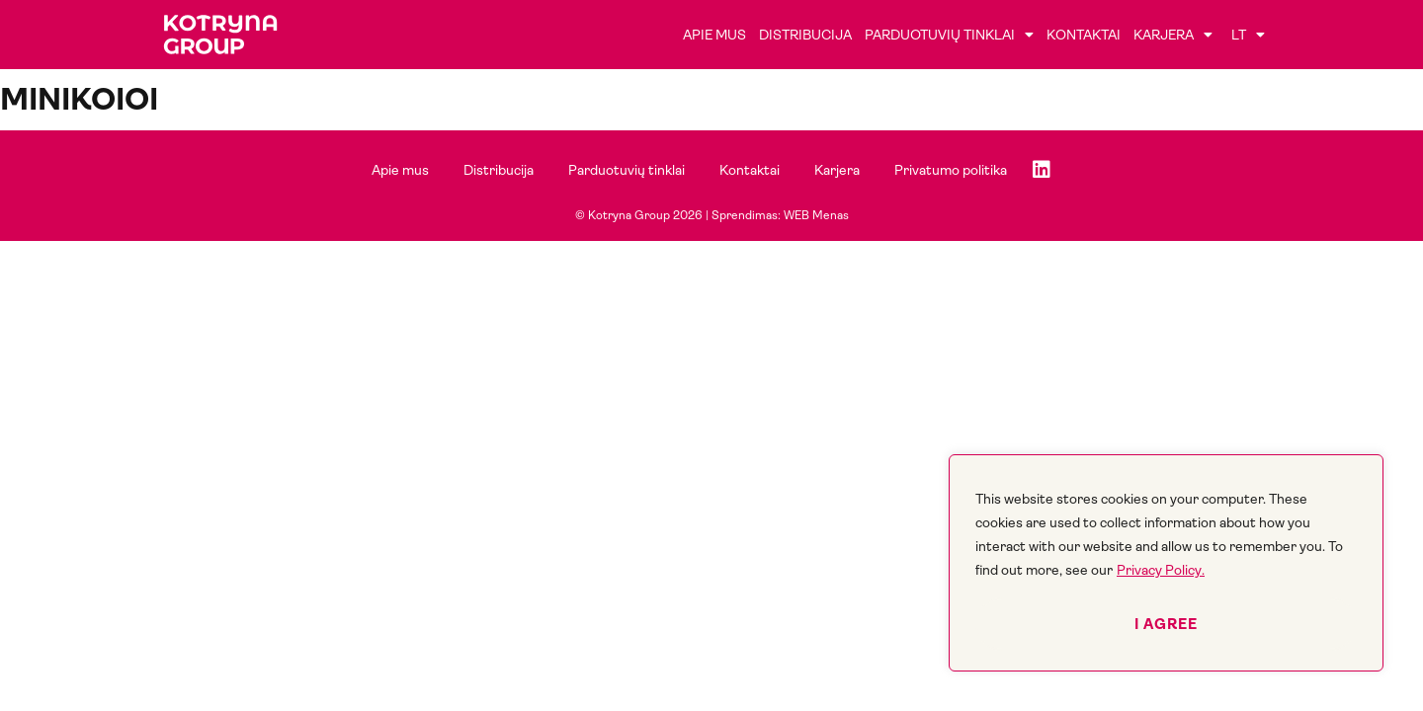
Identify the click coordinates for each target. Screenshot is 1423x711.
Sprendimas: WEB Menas (780, 215)
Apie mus (714, 34)
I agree (1166, 624)
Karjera (1173, 34)
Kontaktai (1083, 34)
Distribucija (805, 34)
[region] (1166, 563)
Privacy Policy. (1161, 570)
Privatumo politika (950, 170)
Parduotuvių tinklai (949, 34)
